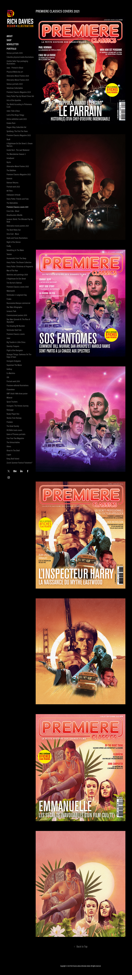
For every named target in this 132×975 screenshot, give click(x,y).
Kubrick (9, 178)
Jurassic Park (11, 311)
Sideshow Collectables (15, 88)
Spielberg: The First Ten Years (17, 131)
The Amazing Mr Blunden (16, 326)
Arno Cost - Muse (13, 234)
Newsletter (13, 44)
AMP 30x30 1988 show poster (17, 393)
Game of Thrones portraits (16, 434)
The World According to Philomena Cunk (19, 105)
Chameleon (11, 389)
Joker (8, 338)
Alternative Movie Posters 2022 (18, 166)
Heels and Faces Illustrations (17, 238)
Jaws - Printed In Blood (15, 67)
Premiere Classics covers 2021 (17, 207)
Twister (9, 254)
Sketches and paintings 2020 (17, 274)
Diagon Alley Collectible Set (16, 127)
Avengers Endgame (14, 361)
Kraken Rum (11, 123)
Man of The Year (12, 270)
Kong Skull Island (13, 458)
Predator (10, 422)
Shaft (8, 139)
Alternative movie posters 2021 (18, 225)
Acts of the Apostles (14, 100)
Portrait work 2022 (13, 186)
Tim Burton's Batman (14, 282)
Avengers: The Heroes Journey (18, 405)
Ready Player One (13, 414)
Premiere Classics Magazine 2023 (19, 135)
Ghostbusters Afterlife (14, 215)
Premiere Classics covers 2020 (18, 286)
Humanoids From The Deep (16, 258)
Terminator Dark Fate (14, 330)
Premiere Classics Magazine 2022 (19, 174)
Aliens (9, 446)
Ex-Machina (11, 373)
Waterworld (11, 291)
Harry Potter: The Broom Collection (19, 262)
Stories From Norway (14, 418)
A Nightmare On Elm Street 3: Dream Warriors (20, 144)
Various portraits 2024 (15, 84)
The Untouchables (13, 442)
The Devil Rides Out (14, 229)
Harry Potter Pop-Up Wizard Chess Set (20, 96)
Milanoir (9, 397)
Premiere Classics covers (16, 334)
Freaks (9, 299)
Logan (9, 454)
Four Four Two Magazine (15, 438)
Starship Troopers (13, 346)
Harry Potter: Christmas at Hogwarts (20, 266)
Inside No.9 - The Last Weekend (18, 150)
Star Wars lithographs (14, 307)
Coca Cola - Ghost (13, 211)
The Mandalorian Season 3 (16, 154)
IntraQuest (10, 158)
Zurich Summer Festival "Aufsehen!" (19, 462)
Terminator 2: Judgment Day (17, 295)
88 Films (10, 190)
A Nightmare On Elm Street (16, 278)
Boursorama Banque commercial (18, 303)
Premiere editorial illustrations (18, 385)
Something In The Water (15, 250)
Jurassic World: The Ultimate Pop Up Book (20, 220)
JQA (8, 377)
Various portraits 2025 (15, 53)
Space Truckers (12, 401)
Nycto (9, 162)
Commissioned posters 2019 (17, 315)
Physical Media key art (15, 71)
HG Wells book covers (14, 430)
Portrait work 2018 (13, 381)
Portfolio (11, 48)
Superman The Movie (14, 365)
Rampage (10, 409)
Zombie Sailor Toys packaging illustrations (17, 62)
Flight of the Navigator (15, 350)
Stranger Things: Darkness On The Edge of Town (19, 355)
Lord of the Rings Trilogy (15, 115)
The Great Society (13, 426)
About (9, 36)
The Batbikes (11, 170)
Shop (9, 40)
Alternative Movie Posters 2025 (18, 75)
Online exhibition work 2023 (17, 119)
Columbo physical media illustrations (20, 57)
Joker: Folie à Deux (13, 111)
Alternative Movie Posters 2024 (18, 80)
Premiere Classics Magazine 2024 (19, 92)
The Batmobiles (12, 203)
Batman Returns (12, 182)
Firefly (9, 246)
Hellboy (9, 369)
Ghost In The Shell (13, 450)
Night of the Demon (14, 242)
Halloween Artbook (13, 194)
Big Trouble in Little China (16, 342)
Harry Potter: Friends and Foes (18, 198)
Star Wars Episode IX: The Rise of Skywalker (18, 320)
